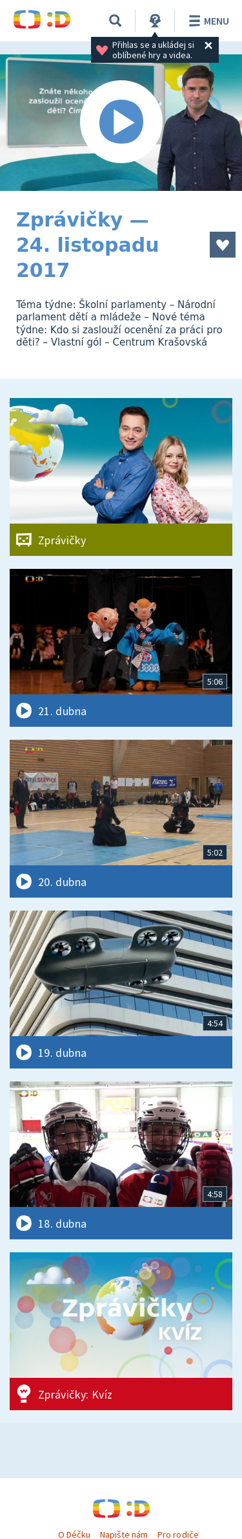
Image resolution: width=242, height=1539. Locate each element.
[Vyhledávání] (115, 20)
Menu (207, 20)
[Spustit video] (121, 122)
